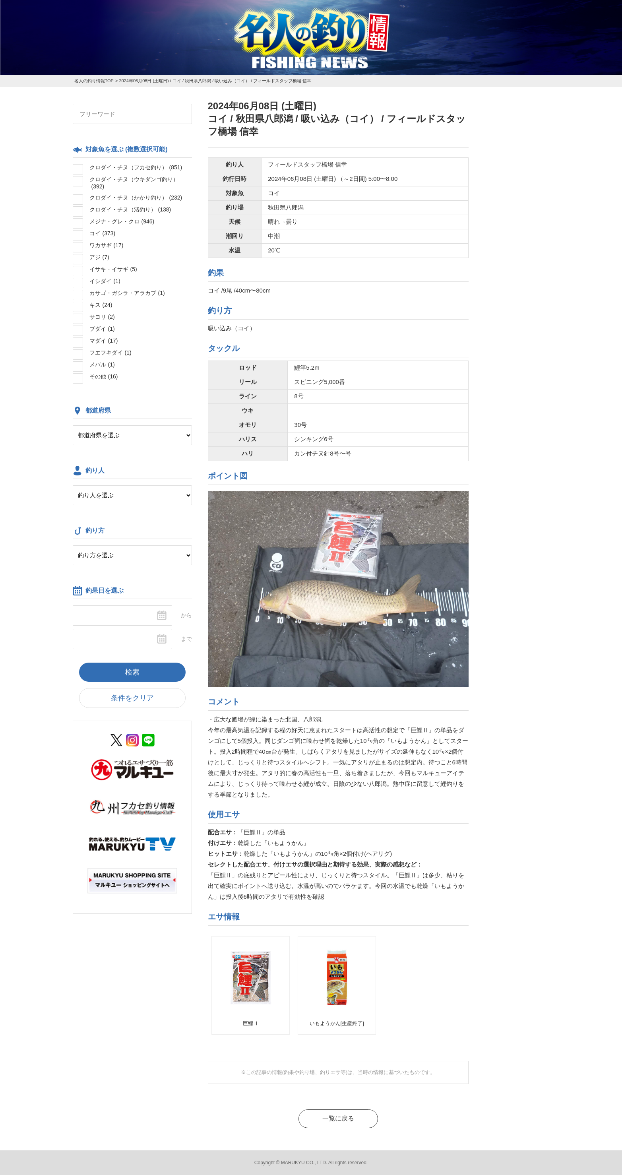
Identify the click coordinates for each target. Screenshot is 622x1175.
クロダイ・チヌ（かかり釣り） (135, 197)
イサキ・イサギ (113, 269)
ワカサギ (106, 245)
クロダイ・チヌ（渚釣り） (130, 209)
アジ (99, 257)
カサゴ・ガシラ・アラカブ (127, 293)
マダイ (103, 340)
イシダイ (104, 281)
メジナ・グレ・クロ (122, 221)
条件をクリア (132, 698)
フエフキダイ (110, 352)
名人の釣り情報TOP (94, 80)
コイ (102, 233)
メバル (102, 364)
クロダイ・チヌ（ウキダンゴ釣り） (133, 183)
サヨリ (102, 317)
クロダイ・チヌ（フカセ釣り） (135, 167)
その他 (103, 376)
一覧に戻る (338, 1118)
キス (100, 305)
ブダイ (102, 329)
